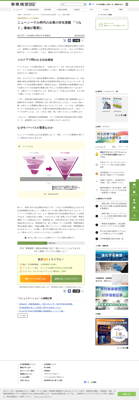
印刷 (76, 40)
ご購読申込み (117, 4)
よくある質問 (24, 377)
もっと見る (23, 315)
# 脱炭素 (77, 9)
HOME (19, 14)
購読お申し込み (25, 367)
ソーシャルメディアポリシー (54, 377)
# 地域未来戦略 (62, 9)
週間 (120, 147)
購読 (93, 382)
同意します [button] (127, 394)
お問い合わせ (24, 380)
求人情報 (47, 367)
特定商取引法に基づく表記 (53, 380)
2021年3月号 (27, 14)
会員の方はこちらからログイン (67, 279)
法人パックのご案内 (27, 370)
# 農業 (120, 9)
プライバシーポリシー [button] (42, 397)
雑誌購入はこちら (26, 374)
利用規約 (47, 370)
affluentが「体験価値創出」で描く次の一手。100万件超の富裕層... (46, 304)
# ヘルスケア (17, 9)
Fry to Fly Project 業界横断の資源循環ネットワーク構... (42, 311)
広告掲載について (50, 364)
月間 (126, 147)
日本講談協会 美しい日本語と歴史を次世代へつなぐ (40, 308)
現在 (114, 147)
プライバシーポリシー (51, 374)
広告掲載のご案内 (103, 4)
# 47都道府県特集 (32, 9)
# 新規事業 (47, 9)
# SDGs (106, 9)
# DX (91, 9)
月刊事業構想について (28, 364)
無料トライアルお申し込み (35, 279)
